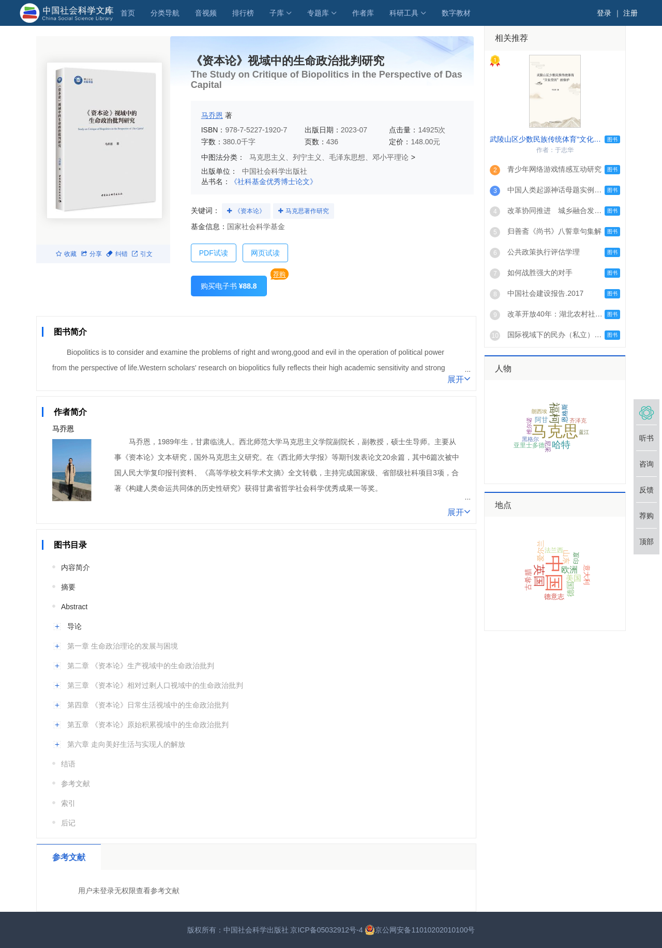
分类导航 (165, 13)
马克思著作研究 (307, 211)
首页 (128, 13)
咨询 (646, 464)
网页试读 (265, 253)
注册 (630, 13)
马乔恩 (212, 115)
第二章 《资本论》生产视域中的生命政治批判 (140, 665)
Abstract (74, 607)
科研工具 (403, 13)
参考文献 (75, 783)
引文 (142, 254)
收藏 (66, 254)
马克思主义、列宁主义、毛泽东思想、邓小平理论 (329, 157)
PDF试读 (213, 253)
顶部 (646, 541)
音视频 (206, 13)
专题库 (318, 13)
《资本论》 (249, 211)
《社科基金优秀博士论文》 (273, 181)
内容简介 (75, 567)
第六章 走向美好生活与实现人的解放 (126, 744)
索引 (68, 803)
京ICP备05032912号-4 (326, 930)
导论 (74, 626)
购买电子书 (229, 286)
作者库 (363, 13)
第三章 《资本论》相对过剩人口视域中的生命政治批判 (155, 685)
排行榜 (243, 13)
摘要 (68, 587)
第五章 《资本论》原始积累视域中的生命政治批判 (148, 724)
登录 (604, 13)
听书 (646, 438)
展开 (459, 378)
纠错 (117, 254)
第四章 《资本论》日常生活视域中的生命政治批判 (148, 705)
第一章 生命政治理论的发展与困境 (122, 646)
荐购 (279, 274)
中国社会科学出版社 (274, 171)
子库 (276, 13)
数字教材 (456, 13)
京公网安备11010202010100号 (420, 930)
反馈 (646, 490)
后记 (68, 823)
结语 (68, 764)
